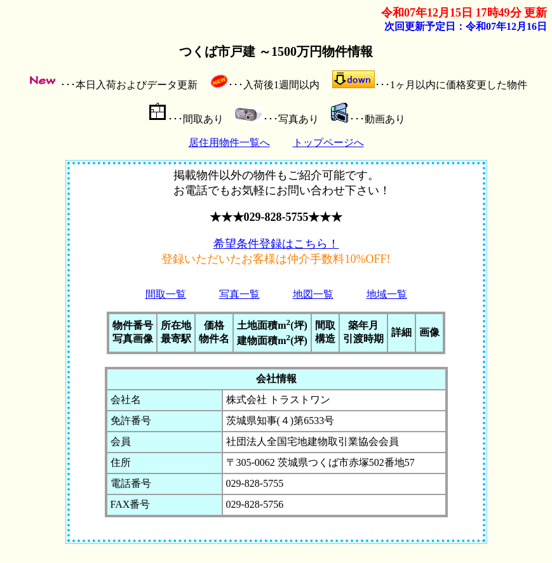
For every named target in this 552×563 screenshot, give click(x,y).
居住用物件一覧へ (229, 142)
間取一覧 (165, 294)
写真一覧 (239, 294)
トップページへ (328, 142)
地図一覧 (313, 294)
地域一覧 (387, 294)
